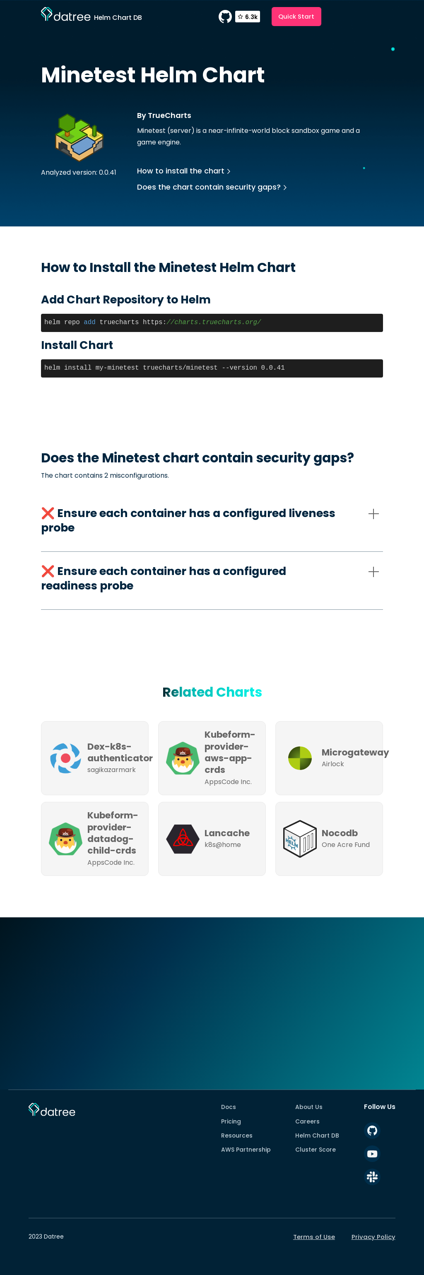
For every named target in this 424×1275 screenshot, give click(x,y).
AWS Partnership (246, 1149)
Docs (228, 1107)
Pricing (231, 1121)
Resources (237, 1135)
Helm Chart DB (317, 1135)
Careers (307, 1121)
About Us (309, 1107)
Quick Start (296, 16)
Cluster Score (315, 1149)
